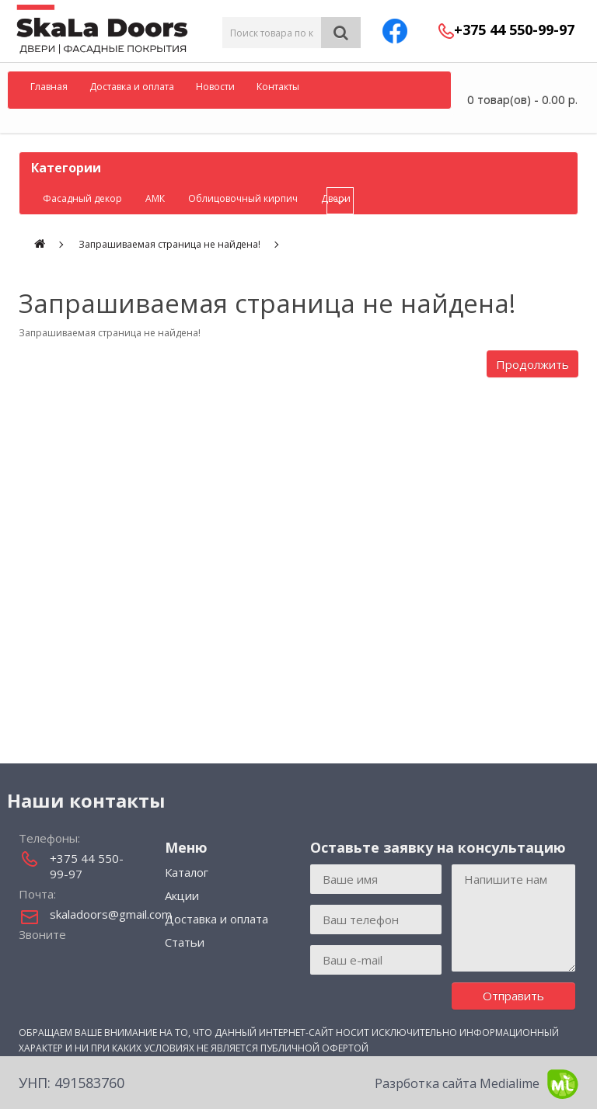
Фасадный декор (82, 198)
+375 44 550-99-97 (514, 29)
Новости (215, 86)
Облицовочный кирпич (243, 198)
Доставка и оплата (131, 86)
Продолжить (532, 364)
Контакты (278, 86)
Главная (49, 86)
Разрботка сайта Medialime (476, 1084)
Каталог (186, 872)
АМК (155, 198)
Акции (182, 895)
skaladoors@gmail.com (95, 914)
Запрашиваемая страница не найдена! (169, 244)
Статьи (184, 942)
